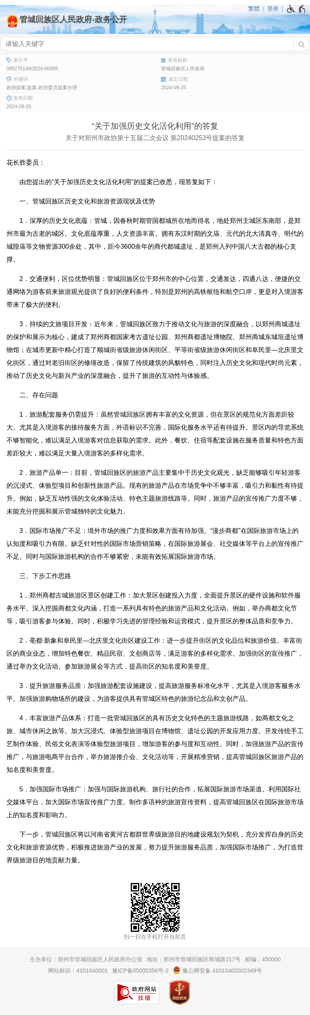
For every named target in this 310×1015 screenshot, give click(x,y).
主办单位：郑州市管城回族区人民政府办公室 (85, 959)
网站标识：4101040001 (78, 970)
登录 (273, 8)
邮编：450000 (263, 959)
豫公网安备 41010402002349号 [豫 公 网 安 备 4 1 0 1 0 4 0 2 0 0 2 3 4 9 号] (217, 970)
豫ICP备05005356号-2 (140, 970)
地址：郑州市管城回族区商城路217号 (194, 959)
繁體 (254, 8)
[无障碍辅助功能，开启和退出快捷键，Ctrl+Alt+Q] (296, 9)
